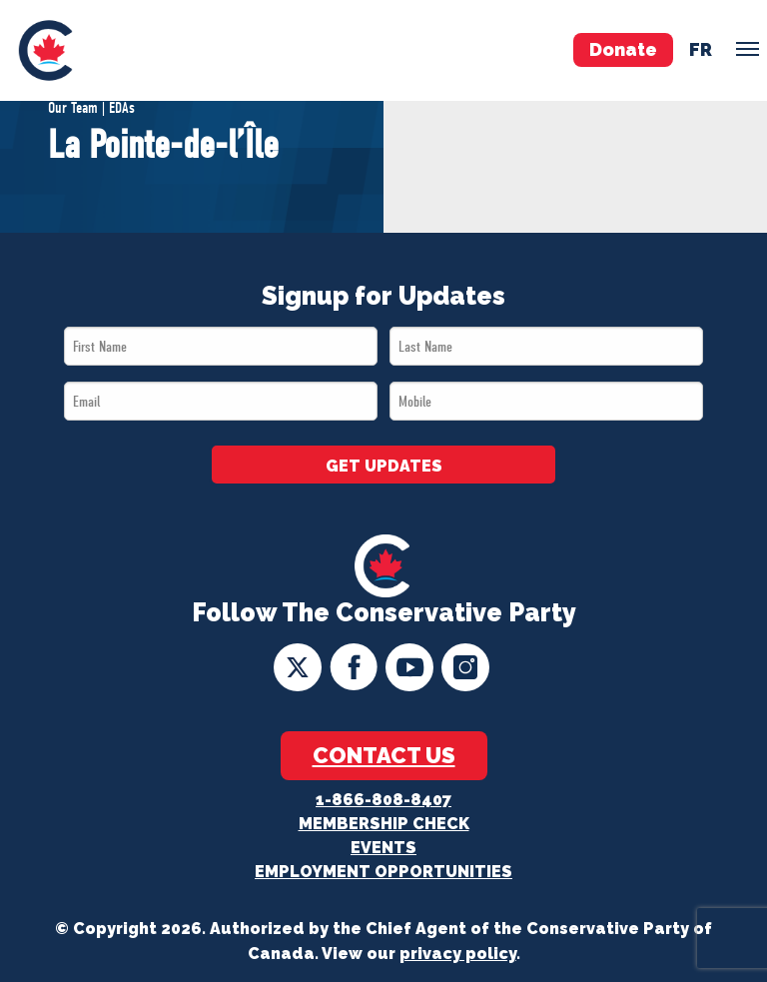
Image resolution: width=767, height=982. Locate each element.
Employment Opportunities (383, 871)
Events (383, 847)
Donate (623, 49)
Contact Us (384, 755)
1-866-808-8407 (383, 799)
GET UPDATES (384, 466)
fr (700, 49)
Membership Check (384, 823)
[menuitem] (45, 50)
